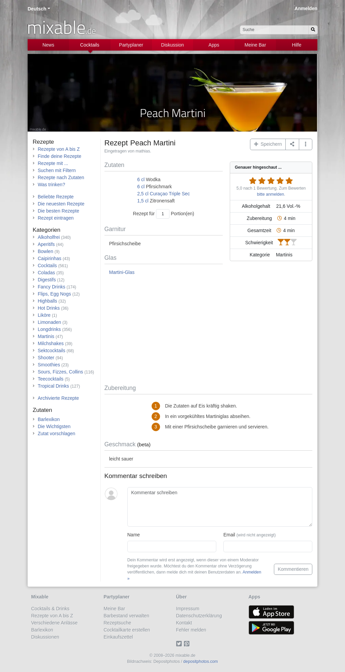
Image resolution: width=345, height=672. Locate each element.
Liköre (44, 315)
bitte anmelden (270, 194)
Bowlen (45, 251)
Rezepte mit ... (53, 163)
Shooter (46, 357)
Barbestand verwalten (126, 615)
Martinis (46, 336)
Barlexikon (49, 419)
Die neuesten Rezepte (61, 203)
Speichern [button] (268, 144)
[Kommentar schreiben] (219, 507)
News (48, 45)
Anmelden (305, 8)
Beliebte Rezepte (56, 196)
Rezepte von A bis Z (59, 149)
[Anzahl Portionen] (162, 213)
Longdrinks (49, 329)
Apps (214, 45)
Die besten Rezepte (58, 211)
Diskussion (172, 45)
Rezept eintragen (56, 218)
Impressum (187, 608)
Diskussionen (45, 637)
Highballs (47, 301)
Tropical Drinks (53, 386)
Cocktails (89, 45)
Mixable (40, 596)
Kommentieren (293, 569)
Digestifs (47, 279)
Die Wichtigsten (54, 426)
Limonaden (49, 322)
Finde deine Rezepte (59, 156)
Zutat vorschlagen (56, 433)
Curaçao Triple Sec (170, 193)
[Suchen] (313, 29)
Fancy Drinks (51, 286)
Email (249, 534)
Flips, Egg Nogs (54, 294)
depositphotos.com (200, 661)
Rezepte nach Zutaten (61, 177)
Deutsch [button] (37, 8)
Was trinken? (51, 184)
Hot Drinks (49, 308)
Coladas (46, 272)
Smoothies (49, 364)
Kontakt (184, 622)
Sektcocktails (51, 350)
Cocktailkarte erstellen (127, 630)
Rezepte (43, 142)
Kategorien (46, 230)
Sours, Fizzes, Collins (60, 371)
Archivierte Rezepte (58, 398)
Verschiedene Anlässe (54, 622)
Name (133, 534)
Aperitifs (46, 244)
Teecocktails (50, 379)
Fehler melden (191, 630)
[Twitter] (180, 644)
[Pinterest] (188, 644)
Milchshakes (51, 343)
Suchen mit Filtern (57, 170)
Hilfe (297, 45)
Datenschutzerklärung (199, 615)
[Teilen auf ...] (292, 144)
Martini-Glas (121, 272)
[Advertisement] (208, 330)
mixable (61, 27)
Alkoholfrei (49, 237)
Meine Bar (255, 45)
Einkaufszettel (118, 637)
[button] (306, 144)
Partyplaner (131, 45)
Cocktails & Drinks (50, 608)
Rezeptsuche (117, 622)
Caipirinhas (49, 258)
